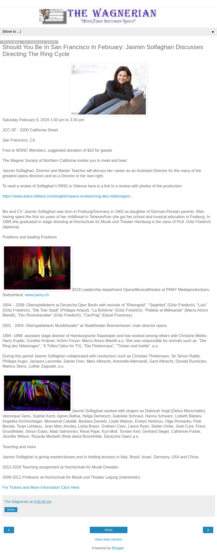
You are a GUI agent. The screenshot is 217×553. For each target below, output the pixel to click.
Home (108, 530)
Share (11, 509)
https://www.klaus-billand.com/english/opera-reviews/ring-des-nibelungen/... (67, 196)
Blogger (118, 548)
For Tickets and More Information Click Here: (41, 487)
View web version (109, 539)
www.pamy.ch (37, 295)
